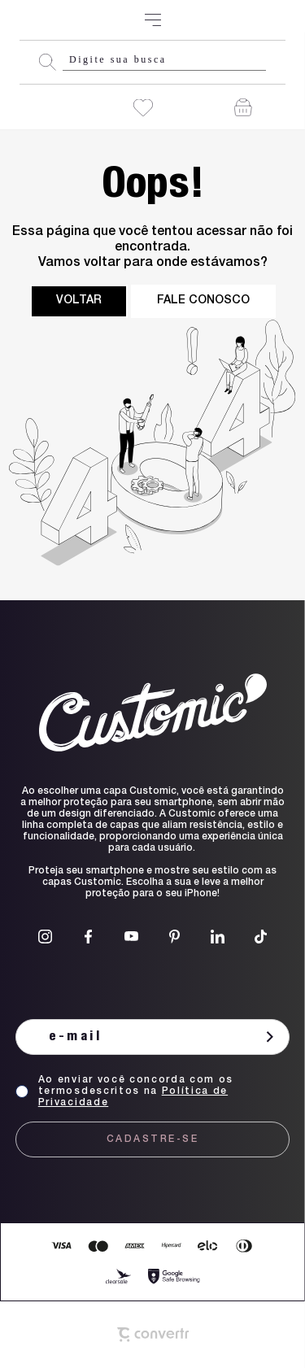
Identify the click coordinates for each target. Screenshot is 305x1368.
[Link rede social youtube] (131, 937)
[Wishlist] (143, 107)
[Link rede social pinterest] (174, 937)
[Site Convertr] (152, 1334)
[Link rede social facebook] (88, 937)
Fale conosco (203, 301)
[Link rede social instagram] (45, 937)
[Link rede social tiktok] (261, 937)
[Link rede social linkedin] (218, 937)
